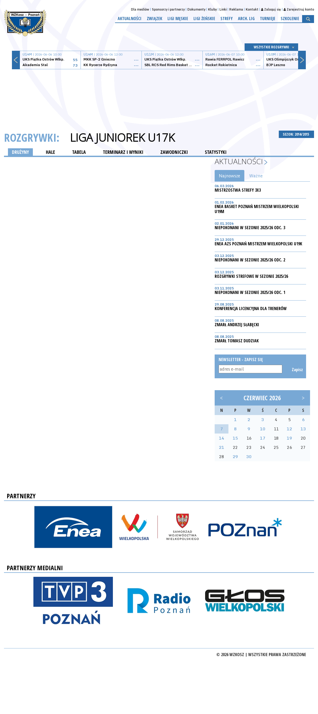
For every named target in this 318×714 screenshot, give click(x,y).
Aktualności (130, 18)
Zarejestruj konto (299, 9)
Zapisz (297, 369)
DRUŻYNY (20, 152)
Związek (154, 18)
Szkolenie (290, 18)
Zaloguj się (271, 9)
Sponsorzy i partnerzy (168, 9)
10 (262, 429)
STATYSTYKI (216, 152)
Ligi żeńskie (204, 18)
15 (235, 438)
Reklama (236, 9)
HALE (50, 152)
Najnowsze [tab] (229, 175)
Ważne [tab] (256, 175)
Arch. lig (246, 18)
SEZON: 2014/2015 (296, 134)
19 (289, 438)
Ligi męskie (177, 18)
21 (221, 447)
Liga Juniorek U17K (122, 137)
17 (262, 438)
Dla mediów (140, 9)
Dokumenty (196, 9)
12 (289, 429)
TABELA (79, 152)
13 (303, 429)
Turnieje (267, 18)
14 (221, 438)
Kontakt (252, 9)
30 (248, 456)
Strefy (226, 18)
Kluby (212, 9)
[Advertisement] (159, 93)
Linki (223, 9)
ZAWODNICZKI (174, 152)
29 (235, 456)
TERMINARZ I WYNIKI (123, 152)
